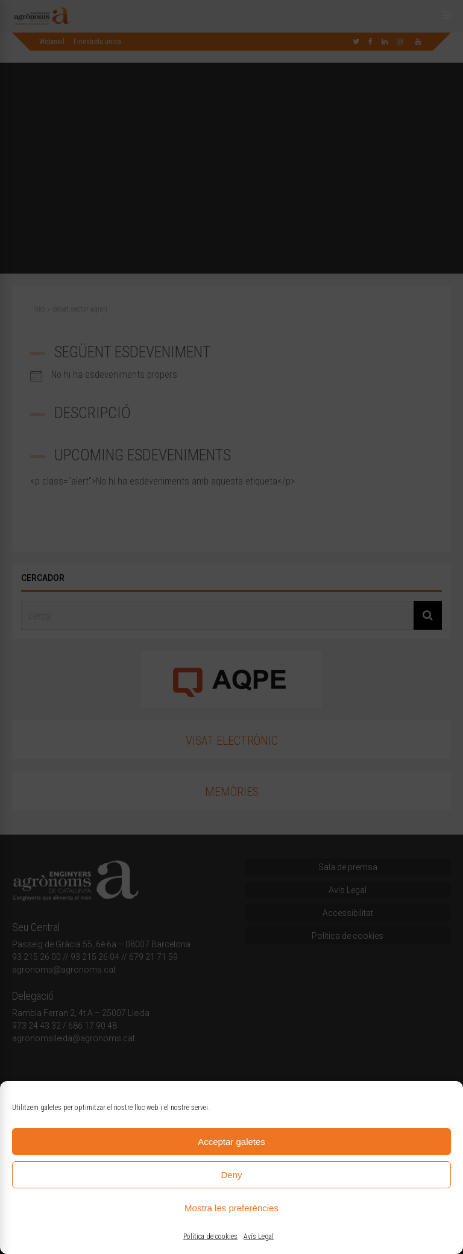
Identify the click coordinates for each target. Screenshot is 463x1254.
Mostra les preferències (231, 1208)
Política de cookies (210, 1236)
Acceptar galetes (231, 1141)
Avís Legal (259, 1236)
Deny (231, 1175)
